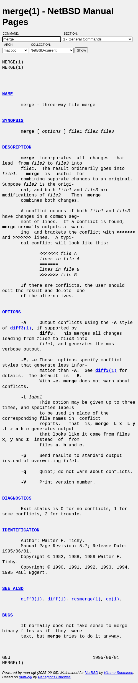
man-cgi (25, 677)
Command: (12, 33)
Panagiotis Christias (54, 677)
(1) (21, 328)
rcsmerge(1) (86, 599)
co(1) (112, 599)
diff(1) (56, 599)
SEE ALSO (13, 589)
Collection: (41, 44)
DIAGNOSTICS (17, 498)
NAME (7, 94)
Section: (72, 33)
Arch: (11, 44)
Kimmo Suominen (118, 673)
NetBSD (91, 673)
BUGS (7, 615)
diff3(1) (31, 599)
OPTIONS (11, 312)
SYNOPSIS (13, 121)
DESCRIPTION (17, 147)
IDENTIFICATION (20, 530)
